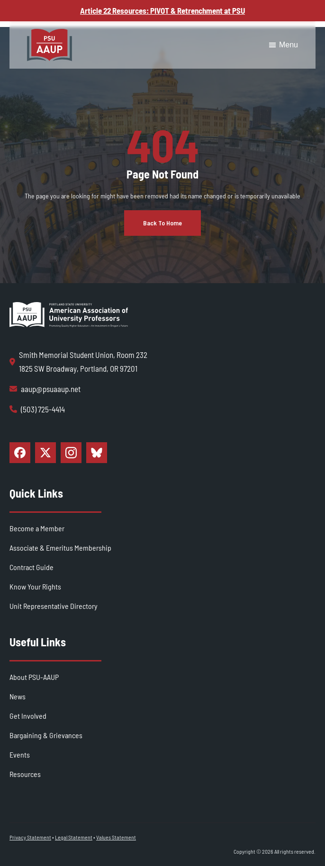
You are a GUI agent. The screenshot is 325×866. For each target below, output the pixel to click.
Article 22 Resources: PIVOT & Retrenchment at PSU (162, 10)
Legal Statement (73, 837)
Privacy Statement (30, 837)
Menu (283, 45)
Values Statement (116, 837)
